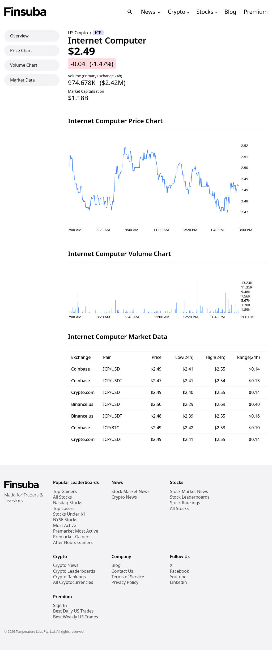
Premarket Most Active (75, 531)
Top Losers (63, 508)
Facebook (179, 571)
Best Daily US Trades (73, 611)
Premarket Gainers (72, 536)
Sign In (60, 605)
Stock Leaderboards (190, 497)
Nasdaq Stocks (67, 502)
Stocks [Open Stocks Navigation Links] (207, 12)
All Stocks (62, 497)
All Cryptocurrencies (73, 582)
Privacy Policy (125, 582)
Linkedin (178, 582)
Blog (230, 12)
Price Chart (21, 50)
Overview (19, 36)
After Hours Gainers (73, 542)
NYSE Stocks (65, 519)
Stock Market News (131, 491)
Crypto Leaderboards (74, 571)
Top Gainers (65, 491)
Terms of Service (128, 577)
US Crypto (78, 32)
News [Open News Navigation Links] (150, 12)
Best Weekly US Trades (75, 617)
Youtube (178, 577)
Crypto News (124, 497)
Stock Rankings (185, 502)
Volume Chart (23, 65)
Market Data (22, 80)
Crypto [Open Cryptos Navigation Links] (178, 12)
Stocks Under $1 (69, 514)
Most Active (64, 525)
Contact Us (122, 571)
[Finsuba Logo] (25, 12)
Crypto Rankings (69, 577)
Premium (256, 12)
